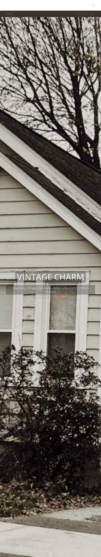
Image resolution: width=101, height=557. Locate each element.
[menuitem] (93, 5)
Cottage (9, 13)
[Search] (93, 5)
